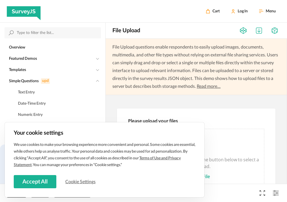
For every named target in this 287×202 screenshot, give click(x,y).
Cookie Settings (81, 181)
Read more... (209, 86)
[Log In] (239, 11)
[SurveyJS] (24, 11)
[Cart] (213, 11)
